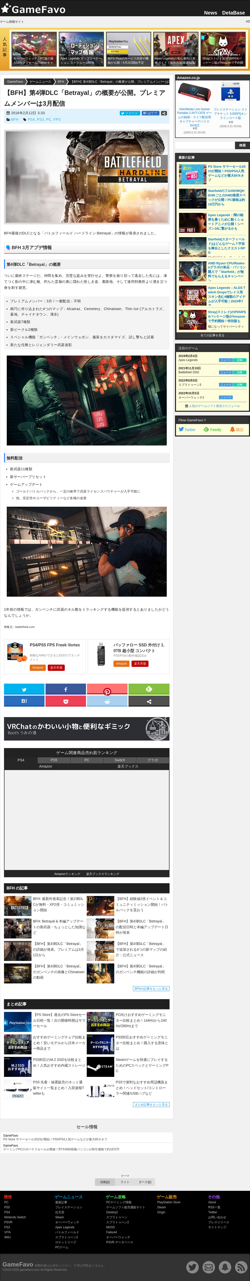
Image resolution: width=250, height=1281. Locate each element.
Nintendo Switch (15, 1217)
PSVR (8, 1222)
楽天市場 (56, 667)
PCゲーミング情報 (119, 1202)
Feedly (212, 429)
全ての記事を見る (212, 335)
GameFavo (17, 1264)
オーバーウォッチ (67, 1222)
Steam (59, 1217)
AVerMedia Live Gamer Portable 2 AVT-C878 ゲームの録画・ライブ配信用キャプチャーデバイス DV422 (194, 116)
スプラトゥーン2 (66, 1237)
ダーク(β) (145, 1182)
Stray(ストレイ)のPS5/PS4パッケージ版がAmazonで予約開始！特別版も (227, 316)
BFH (14, 119)
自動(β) (105, 1182)
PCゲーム (61, 1247)
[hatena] (24, 701)
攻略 (239, 360)
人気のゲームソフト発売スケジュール (214, 406)
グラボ (153, 760)
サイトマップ (217, 1227)
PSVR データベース (119, 1242)
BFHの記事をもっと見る (151, 988)
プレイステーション (68, 1207)
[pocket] (66, 701)
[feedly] (149, 689)
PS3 (40, 119)
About (212, 1202)
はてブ (150, 113)
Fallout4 (111, 1232)
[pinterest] (107, 690)
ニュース (226, 360)
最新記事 (61, 1202)
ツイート (130, 113)
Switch (119, 760)
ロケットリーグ (65, 1242)
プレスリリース (218, 1222)
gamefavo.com (30, 1270)
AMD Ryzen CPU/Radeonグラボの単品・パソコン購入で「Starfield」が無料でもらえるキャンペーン (227, 272)
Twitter (187, 429)
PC (48, 119)
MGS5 (110, 1227)
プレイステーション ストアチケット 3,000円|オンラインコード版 (230, 114)
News (210, 12)
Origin (161, 1212)
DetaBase (233, 12)
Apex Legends (64, 1227)
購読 (236, 429)
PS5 (54, 760)
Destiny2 (112, 1212)
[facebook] (66, 689)
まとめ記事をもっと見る (151, 1104)
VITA (7, 1232)
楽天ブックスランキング (102, 874)
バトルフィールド (67, 1232)
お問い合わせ (217, 1217)
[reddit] (107, 701)
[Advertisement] (198, 515)
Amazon (37, 667)
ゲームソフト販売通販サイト (125, 1207)
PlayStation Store (168, 1202)
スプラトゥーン (116, 1217)
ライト (125, 1182)
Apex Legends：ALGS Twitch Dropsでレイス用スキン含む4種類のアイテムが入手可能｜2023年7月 (227, 297)
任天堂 (59, 1212)
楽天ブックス (128, 766)
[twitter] (24, 689)
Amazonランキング (67, 874)
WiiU (7, 1237)
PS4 (31, 119)
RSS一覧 (214, 1207)
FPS (57, 119)
